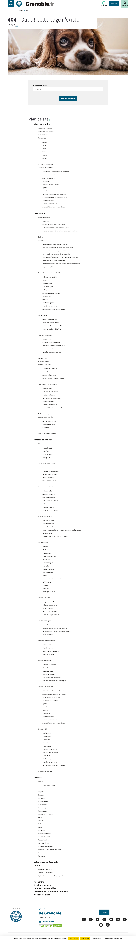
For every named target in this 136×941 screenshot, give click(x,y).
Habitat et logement (45, 660)
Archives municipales (45, 414)
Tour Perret (46, 560)
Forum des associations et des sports (54, 194)
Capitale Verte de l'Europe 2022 (48, 384)
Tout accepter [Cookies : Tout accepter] (73, 938)
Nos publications (43, 840)
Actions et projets (43, 439)
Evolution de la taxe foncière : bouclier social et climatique (61, 264)
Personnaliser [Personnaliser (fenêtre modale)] (96, 938)
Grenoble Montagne (49, 625)
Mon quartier (42, 138)
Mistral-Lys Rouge (48, 569)
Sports (40, 827)
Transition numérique (45, 771)
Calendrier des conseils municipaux (53, 225)
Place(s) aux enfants (49, 556)
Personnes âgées (47, 287)
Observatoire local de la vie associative (54, 197)
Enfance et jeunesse (44, 808)
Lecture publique (47, 608)
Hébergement (47, 290)
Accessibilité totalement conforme (53, 207)
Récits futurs (46, 746)
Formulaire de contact (45, 869)
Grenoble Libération (49, 372)
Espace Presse (42, 358)
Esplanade (45, 547)
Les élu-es (45, 221)
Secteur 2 (45, 145)
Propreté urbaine (48, 507)
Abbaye (44, 576)
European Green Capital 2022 (51, 398)
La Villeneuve (46, 582)
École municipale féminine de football (54, 628)
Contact (114, 4)
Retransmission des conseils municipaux (55, 228)
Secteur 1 (45, 142)
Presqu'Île (45, 566)
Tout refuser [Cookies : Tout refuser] (85, 938)
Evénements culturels (49, 605)
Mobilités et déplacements (47, 641)
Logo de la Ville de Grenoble (47, 434)
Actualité (45, 191)
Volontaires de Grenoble (46, 862)
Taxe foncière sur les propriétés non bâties (56, 254)
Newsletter (46, 713)
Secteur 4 (45, 152)
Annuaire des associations (50, 184)
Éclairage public (47, 533)
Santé (44, 468)
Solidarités (41, 824)
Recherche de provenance (50, 615)
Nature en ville (47, 491)
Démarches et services (45, 128)
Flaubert (45, 550)
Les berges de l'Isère (49, 592)
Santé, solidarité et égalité (46, 464)
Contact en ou (46, 873)
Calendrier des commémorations (53, 378)
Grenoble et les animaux (50, 510)
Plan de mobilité (47, 648)
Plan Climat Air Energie (50, 501)
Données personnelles (49, 204)
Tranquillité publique (45, 516)
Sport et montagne (44, 621)
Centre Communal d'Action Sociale (49, 273)
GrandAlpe (45, 585)
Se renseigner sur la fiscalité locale (53, 260)
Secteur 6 (45, 158)
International (42, 805)
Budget (40, 237)
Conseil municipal (44, 217)
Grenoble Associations (45, 167)
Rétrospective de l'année (50, 392)
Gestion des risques (48, 497)
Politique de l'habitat (49, 665)
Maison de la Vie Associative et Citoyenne (55, 172)
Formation (45, 181)
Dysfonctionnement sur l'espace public (50, 876)
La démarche (46, 733)
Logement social (48, 671)
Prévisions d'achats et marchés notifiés (55, 326)
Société (40, 821)
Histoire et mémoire (44, 365)
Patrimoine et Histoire (45, 814)
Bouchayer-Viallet (48, 572)
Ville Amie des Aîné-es (49, 481)
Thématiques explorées (50, 743)
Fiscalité (41, 240)
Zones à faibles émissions (50, 651)
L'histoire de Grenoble (49, 369)
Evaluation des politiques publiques (53, 346)
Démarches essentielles (46, 132)
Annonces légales (43, 361)
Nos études (46, 740)
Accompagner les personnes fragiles (54, 681)
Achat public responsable (50, 323)
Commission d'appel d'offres (51, 329)
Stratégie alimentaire (49, 474)
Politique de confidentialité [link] (113, 938)
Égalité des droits (48, 478)
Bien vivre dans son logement (51, 677)
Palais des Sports (47, 635)
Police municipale (48, 520)
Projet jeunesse (47, 454)
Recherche (39, 881)
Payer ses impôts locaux (50, 267)
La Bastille (45, 588)
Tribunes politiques (44, 834)
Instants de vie (43, 135)
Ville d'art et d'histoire (49, 612)
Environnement (43, 801)
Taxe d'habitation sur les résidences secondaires (57, 248)
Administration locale (45, 335)
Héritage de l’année (48, 395)
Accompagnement (48, 178)
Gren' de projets (47, 563)
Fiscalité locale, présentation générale (55, 244)
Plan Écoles (46, 451)
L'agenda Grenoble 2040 (50, 749)
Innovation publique (49, 349)
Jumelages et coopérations (51, 697)
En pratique (42, 792)
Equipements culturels (49, 602)
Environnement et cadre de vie (48, 487)
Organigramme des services (51, 342)
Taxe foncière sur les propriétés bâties (54, 251)
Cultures (41, 795)
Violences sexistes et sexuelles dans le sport (56, 631)
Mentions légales (48, 201)
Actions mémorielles (49, 375)
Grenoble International (45, 687)
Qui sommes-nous (44, 837)
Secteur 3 (45, 149)
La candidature (47, 389)
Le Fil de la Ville (48, 922)
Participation (42, 811)
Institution (39, 213)
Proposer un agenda (48, 786)
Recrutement (46, 296)
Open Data (45, 428)
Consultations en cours (49, 319)
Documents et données (45, 417)
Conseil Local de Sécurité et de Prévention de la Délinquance (61, 530)
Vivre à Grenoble (42, 124)
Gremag (38, 777)
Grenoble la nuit (47, 527)
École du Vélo (46, 645)
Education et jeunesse (45, 444)
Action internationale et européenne (54, 694)
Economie (41, 798)
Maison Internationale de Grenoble (53, 691)
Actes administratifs (49, 421)
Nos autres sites (42, 894)
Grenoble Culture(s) (44, 598)
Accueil (21, 10)
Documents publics (48, 424)
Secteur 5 (45, 155)
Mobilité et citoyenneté (50, 700)
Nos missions (46, 736)
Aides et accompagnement (51, 293)
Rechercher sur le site (40, 85)
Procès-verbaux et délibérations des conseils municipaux (60, 231)
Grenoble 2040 (43, 729)
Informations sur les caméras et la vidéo (55, 536)
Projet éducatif (47, 448)
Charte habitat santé (49, 668)
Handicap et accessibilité (50, 471)
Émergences (46, 458)
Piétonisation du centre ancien (52, 579)
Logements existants (49, 674)
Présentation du (49, 277)
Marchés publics (43, 315)
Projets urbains (43, 543)
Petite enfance (47, 283)
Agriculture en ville (48, 494)
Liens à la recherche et (51, 352)
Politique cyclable (48, 654)
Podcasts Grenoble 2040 (50, 752)
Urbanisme (41, 830)
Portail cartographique (45, 164)
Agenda (44, 188)
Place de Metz (46, 553)
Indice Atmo (46, 504)
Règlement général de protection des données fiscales (60, 257)
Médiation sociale (48, 524)
